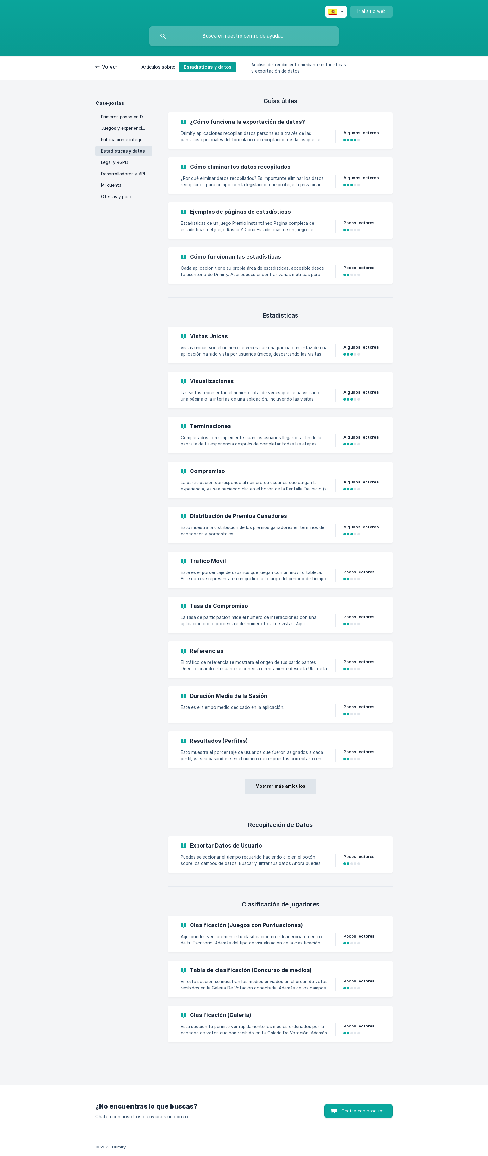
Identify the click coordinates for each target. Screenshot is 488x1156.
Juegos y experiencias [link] (124, 128)
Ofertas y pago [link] (117, 196)
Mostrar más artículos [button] (280, 786)
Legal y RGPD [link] (114, 162)
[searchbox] (244, 36)
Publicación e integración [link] (126, 139)
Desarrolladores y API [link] (123, 173)
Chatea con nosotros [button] (363, 1110)
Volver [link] (110, 67)
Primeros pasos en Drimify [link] (126, 116)
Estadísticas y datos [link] (123, 151)
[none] (336, 12)
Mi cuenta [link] (111, 185)
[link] (280, 130)
